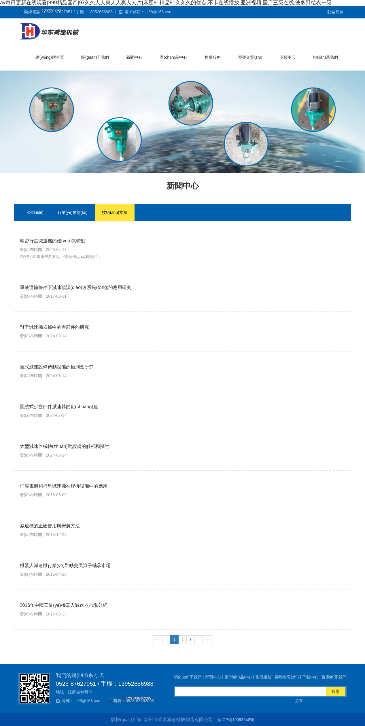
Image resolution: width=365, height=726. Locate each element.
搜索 (336, 691)
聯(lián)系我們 (325, 57)
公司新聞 (35, 212)
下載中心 (287, 57)
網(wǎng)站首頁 (49, 57)
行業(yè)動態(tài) (73, 212)
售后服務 (213, 57)
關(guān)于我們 (95, 57)
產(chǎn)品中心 (173, 57)
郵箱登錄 (335, 12)
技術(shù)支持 (114, 212)
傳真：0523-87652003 (134, 700)
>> (208, 640)
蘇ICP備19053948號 (236, 719)
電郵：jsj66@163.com (82, 700)
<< (157, 640)
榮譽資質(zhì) (250, 57)
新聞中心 (134, 57)
